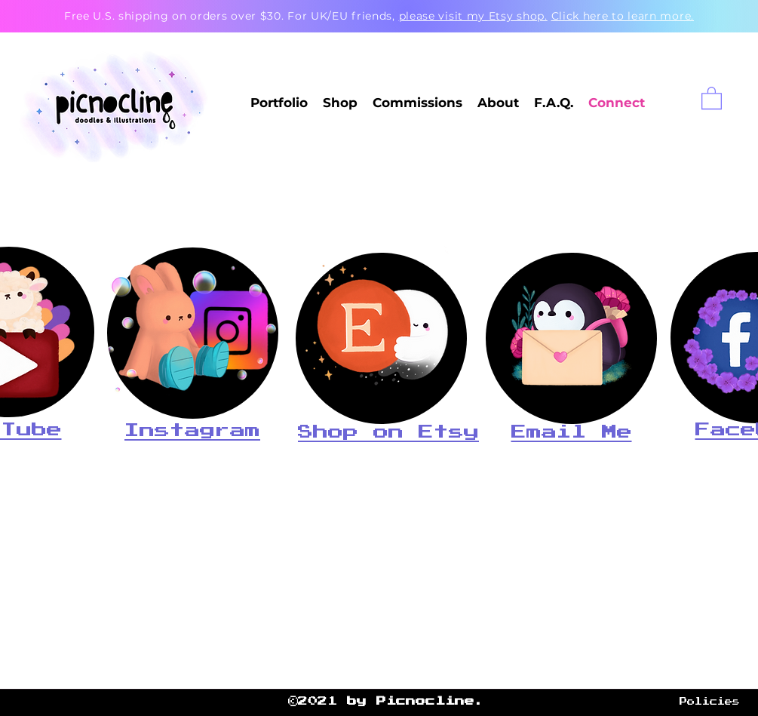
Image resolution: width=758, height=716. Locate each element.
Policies (710, 701)
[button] (711, 97)
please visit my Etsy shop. (473, 16)
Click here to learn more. (623, 16)
